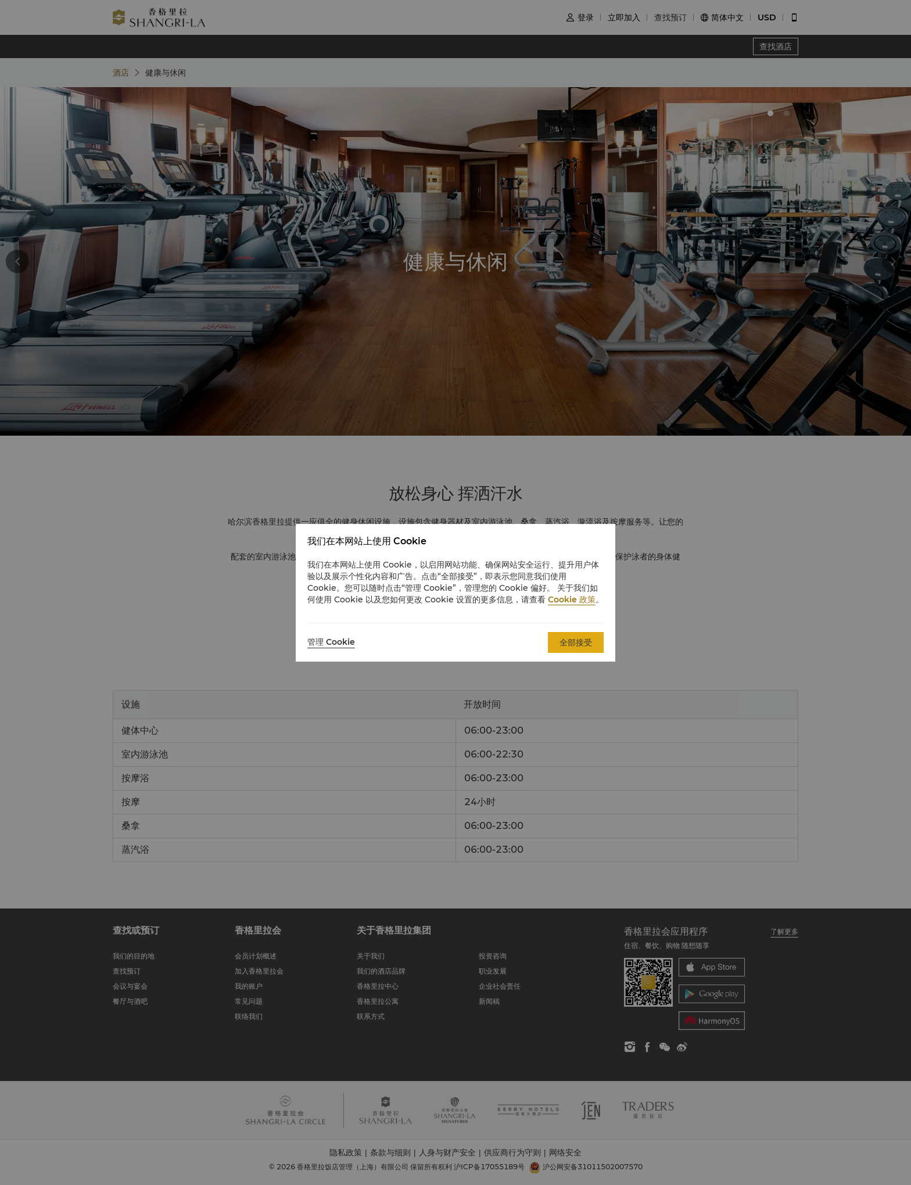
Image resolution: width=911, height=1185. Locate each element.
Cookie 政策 (572, 599)
